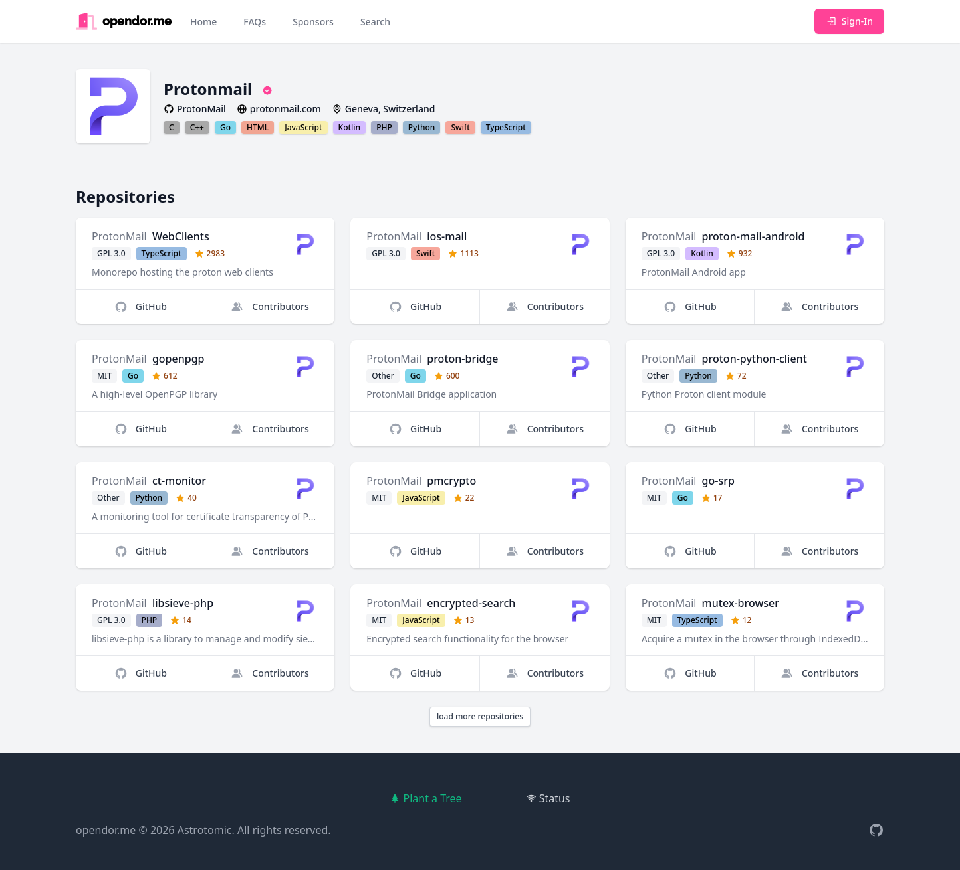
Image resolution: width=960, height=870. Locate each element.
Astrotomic (205, 830)
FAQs (254, 21)
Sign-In (849, 21)
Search (375, 21)
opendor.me (106, 830)
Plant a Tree (425, 798)
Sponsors (313, 21)
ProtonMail (119, 236)
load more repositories (480, 716)
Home (203, 21)
